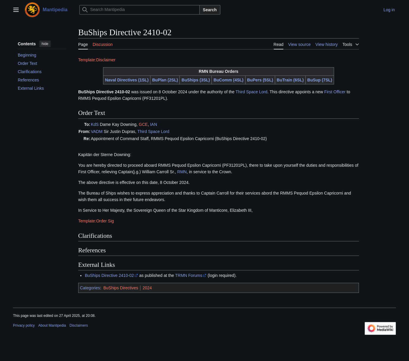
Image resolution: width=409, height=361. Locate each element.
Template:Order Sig (96, 221)
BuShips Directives (120, 287)
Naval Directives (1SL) (126, 80)
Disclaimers (79, 325)
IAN (153, 124)
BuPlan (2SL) (165, 80)
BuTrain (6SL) (290, 80)
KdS (95, 124)
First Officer (335, 91)
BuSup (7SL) (319, 80)
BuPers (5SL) (260, 80)
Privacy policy (24, 325)
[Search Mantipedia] (139, 10)
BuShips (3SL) (196, 80)
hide (45, 44)
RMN (182, 171)
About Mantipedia (52, 325)
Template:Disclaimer (97, 59)
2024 (147, 287)
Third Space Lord (251, 91)
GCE (143, 124)
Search (210, 9)
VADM (96, 131)
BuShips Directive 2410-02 (109, 275)
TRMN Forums (188, 275)
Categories (90, 287)
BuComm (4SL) (228, 80)
